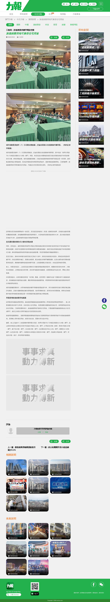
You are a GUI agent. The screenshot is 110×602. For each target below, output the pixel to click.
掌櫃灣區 (74, 25)
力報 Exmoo (14, 594)
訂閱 (85, 4)
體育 (55, 25)
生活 (51, 14)
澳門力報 (9, 19)
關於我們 (76, 592)
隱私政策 (95, 592)
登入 (67, 4)
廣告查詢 (101, 592)
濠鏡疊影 (37, 25)
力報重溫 (76, 14)
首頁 (11, 14)
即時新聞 (23, 14)
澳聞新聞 (32, 19)
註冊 (39, 432)
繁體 (93, 4)
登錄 (46, 432)
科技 (47, 25)
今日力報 (38, 14)
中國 (27, 25)
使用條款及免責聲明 (85, 592)
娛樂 (64, 25)
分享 (67, 37)
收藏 (55, 37)
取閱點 (63, 14)
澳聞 (10, 25)
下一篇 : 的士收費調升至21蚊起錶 (55, 447)
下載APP (95, 9)
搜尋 (76, 4)
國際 (18, 25)
